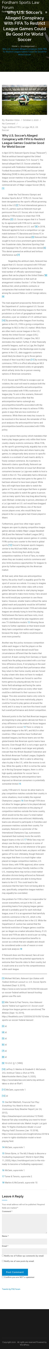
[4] (36, 226)
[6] (45, 248)
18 (21, 949)
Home (14, 46)
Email (5, 1246)
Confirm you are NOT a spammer (18, 1277)
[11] (32, 360)
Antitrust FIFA (14, 127)
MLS (32, 127)
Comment (7, 1211)
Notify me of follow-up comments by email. (24, 1256)
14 (24, 727)
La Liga (25, 127)
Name (5, 1236)
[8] (46, 275)
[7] (18, 255)
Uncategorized (27, 46)
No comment (8, 123)
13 (28, 622)
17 (25, 840)
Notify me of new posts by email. (19, 1261)
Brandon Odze (12, 120)
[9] (3, 296)
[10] (3, 320)
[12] (10, 545)
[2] (17, 205)
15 (20, 784)
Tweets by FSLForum (11, 1289)
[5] (33, 237)
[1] (3, 188)
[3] (12, 219)
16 (22, 800)
